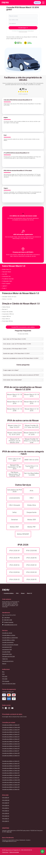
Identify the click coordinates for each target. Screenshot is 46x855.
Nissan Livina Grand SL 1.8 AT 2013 (14, 433)
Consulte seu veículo (7, 633)
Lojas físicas (7, 617)
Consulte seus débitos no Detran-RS (11, 765)
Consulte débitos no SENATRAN (10, 637)
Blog (3, 671)
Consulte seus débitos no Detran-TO (11, 755)
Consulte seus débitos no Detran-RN (11, 768)
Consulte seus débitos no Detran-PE (10, 734)
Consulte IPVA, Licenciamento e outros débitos (23, 327)
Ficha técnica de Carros (7, 661)
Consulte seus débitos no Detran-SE (10, 789)
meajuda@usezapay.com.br (10, 624)
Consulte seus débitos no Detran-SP (11, 763)
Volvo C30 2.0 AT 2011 (14, 460)
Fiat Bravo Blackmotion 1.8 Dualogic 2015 (14, 474)
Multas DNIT (14, 527)
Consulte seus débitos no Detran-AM (11, 775)
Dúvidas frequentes (8, 622)
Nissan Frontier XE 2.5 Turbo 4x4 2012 (31, 426)
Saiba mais (9, 831)
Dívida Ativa (31, 505)
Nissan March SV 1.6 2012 (14, 395)
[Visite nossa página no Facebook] (6, 708)
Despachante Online (7, 654)
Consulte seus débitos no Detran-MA (11, 780)
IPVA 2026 (4, 679)
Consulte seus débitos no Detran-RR (11, 753)
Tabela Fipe (5, 658)
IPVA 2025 (4, 676)
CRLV (31, 498)
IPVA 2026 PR (14, 558)
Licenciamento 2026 (7, 649)
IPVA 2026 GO (31, 572)
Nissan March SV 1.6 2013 (31, 395)
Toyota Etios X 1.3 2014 (31, 467)
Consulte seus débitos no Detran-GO (11, 743)
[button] (23, 339)
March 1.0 (29, 593)
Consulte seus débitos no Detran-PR (11, 729)
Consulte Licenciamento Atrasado (10, 644)
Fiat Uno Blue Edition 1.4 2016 (31, 474)
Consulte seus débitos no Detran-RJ (10, 761)
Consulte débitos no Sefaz (8, 640)
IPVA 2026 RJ (14, 565)
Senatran (14, 520)
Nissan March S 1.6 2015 (31, 410)
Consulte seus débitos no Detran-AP (11, 739)
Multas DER (31, 520)
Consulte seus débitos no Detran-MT (11, 746)
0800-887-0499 (8, 620)
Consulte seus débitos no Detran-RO (11, 787)
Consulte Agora (23, 27)
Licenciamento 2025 (7, 647)
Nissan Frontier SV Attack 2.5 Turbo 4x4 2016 (31, 441)
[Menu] (43, 3)
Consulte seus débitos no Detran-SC (11, 732)
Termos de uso (30, 30)
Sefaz (14, 512)
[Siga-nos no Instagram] (9, 708)
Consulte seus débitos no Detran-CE (10, 736)
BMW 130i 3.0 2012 (31, 460)
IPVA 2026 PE (31, 579)
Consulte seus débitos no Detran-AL (10, 777)
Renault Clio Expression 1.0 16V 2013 (14, 467)
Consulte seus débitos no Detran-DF (11, 725)
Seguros (4, 663)
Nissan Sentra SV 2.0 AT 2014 (31, 433)
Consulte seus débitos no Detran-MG (11, 727)
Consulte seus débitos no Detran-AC (10, 741)
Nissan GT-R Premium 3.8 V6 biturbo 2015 (14, 441)
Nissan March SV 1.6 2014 (14, 402)
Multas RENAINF (23, 534)
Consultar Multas (6, 651)
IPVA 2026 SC (31, 565)
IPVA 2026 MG (31, 551)
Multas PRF (31, 527)
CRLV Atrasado (14, 505)
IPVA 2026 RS (31, 558)
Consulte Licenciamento (7, 642)
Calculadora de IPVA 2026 (14, 490)
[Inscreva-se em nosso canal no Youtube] (12, 708)
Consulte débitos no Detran (8, 635)
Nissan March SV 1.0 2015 (31, 402)
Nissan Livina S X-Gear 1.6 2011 (14, 426)
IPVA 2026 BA (14, 572)
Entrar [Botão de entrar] (37, 2)
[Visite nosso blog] (3, 708)
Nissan (22, 593)
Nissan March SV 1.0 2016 (14, 410)
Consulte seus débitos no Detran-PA (11, 748)
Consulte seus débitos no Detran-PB (11, 784)
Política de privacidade (23, 31)
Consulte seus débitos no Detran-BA (11, 770)
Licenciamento (14, 498)
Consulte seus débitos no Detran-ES (10, 773)
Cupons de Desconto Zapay (8, 683)
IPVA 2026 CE (14, 579)
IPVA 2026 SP (14, 551)
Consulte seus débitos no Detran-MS (11, 782)
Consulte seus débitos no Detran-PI (10, 750)
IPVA (31, 491)
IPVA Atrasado (5, 681)
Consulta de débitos (9, 593)
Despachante (31, 512)
